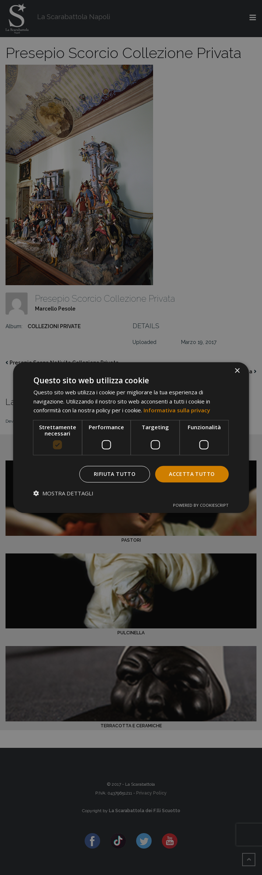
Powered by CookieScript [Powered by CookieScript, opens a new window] (201, 505)
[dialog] (131, 437)
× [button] (237, 370)
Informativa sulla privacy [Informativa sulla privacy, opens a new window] (177, 410)
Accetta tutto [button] (192, 473)
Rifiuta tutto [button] (114, 473)
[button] (63, 493)
